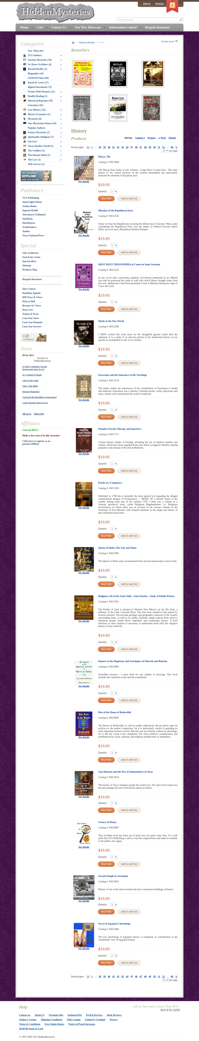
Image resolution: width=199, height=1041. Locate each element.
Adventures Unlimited (33, 214)
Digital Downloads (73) (40, 87)
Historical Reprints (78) (38, 100)
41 (113, 147)
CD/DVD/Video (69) (38, 78)
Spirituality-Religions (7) (38, 137)
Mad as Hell (28, 301)
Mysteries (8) (32, 119)
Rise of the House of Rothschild (114, 712)
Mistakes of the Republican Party (115, 210)
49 (150, 147)
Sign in (146, 3)
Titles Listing (74, 1019)
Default (172, 138)
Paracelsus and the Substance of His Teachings (122, 375)
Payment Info (56, 1015)
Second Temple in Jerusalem (113, 876)
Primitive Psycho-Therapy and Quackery (119, 429)
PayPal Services (94, 1015)
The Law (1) (32, 159)
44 (127, 147)
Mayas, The (104, 156)
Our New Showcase (88, 27)
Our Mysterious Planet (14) (39, 123)
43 (122, 147)
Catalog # (140, 138)
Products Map (29, 269)
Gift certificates (30, 253)
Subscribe (39, 414)
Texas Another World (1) (38, 146)
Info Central (28, 289)
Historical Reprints (87, 42)
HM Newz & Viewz (32, 297)
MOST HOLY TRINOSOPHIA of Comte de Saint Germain (129, 264)
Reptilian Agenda (31, 293)
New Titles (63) (36, 51)
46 (136, 147)
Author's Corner (28, 1019)
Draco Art (27, 310)
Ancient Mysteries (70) (37, 60)
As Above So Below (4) (37, 64)
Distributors (28, 223)
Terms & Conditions (29, 1024)
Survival (30, 141)
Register (160, 3)
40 (109, 147)
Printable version (167, 41)
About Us (39, 1015)
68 (172, 147)
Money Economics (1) (36, 114)
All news (26, 414)
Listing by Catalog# (95, 1019)
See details (83, 181)
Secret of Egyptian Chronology (114, 923)
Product (151, 138)
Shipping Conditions (51, 1019)
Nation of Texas (30, 314)
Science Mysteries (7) (36, 132)
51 (159, 147)
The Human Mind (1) (36, 155)
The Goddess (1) (34, 150)
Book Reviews (114, 1015)
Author (26, 231)
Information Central (123, 27)
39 (104, 147)
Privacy (114, 1019)
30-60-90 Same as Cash (31, 1028)
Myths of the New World (111, 321)
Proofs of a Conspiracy (110, 483)
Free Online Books (54, 1024)
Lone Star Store (30, 318)
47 (141, 147)
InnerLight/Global (32, 202)
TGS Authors (32, 55)
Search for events (31, 257)
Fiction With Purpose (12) (41, 91)
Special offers (29, 261)
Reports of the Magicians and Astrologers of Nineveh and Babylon (132, 661)
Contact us (24, 1015)
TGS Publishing (30, 198)
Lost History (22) (34, 109)
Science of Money (107, 822)
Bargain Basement (32, 279)
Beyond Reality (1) (35, 69)
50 (154, 147)
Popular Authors (36, 128)
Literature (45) (35, 105)
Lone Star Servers (31, 326)
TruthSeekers (29, 227)
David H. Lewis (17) (36, 82)
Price (163, 138)
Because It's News (31, 305)
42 (118, 147)
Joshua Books (29, 206)
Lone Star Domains (32, 322)
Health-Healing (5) (35, 96)
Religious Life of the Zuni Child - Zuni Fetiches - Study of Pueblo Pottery (136, 596)
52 (163, 147)
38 (100, 147)
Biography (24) (36, 73)
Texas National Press (33, 235)
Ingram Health (30, 210)
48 (145, 147)
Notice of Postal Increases (82, 1024)
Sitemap (26, 265)
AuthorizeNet (74, 1015)
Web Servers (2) (36, 164)
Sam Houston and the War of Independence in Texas (125, 772)
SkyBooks (27, 218)
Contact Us (58, 27)
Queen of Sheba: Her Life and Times (117, 548)
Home (24, 27)
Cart (40, 27)
